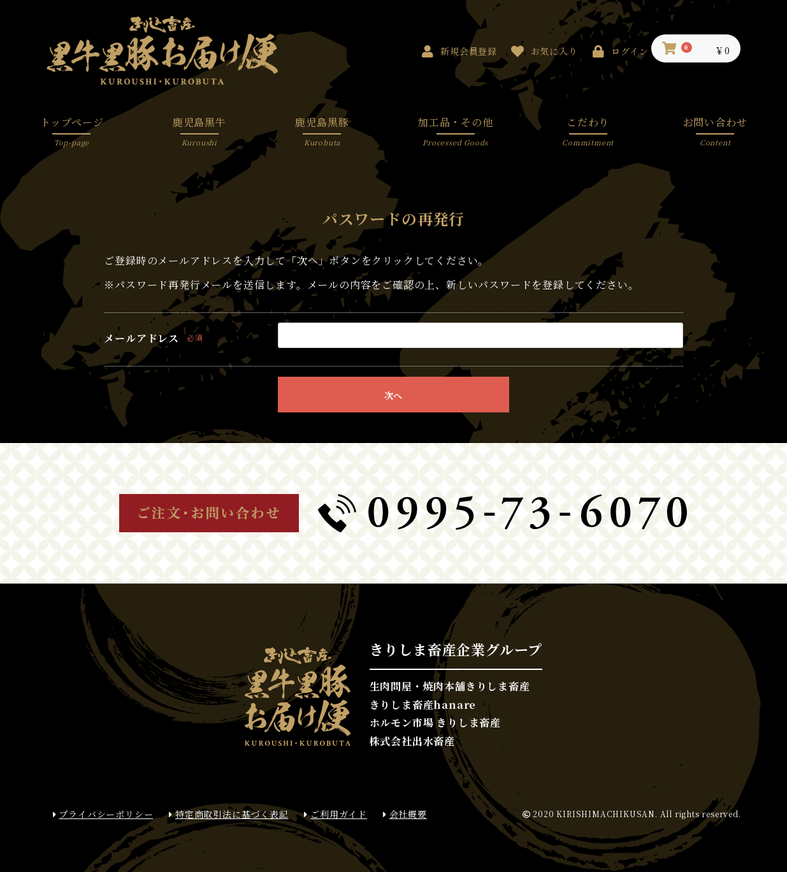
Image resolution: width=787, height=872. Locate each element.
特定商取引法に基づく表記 (228, 814)
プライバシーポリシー (103, 814)
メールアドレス (141, 338)
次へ (393, 395)
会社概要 (405, 814)
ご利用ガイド (335, 814)
